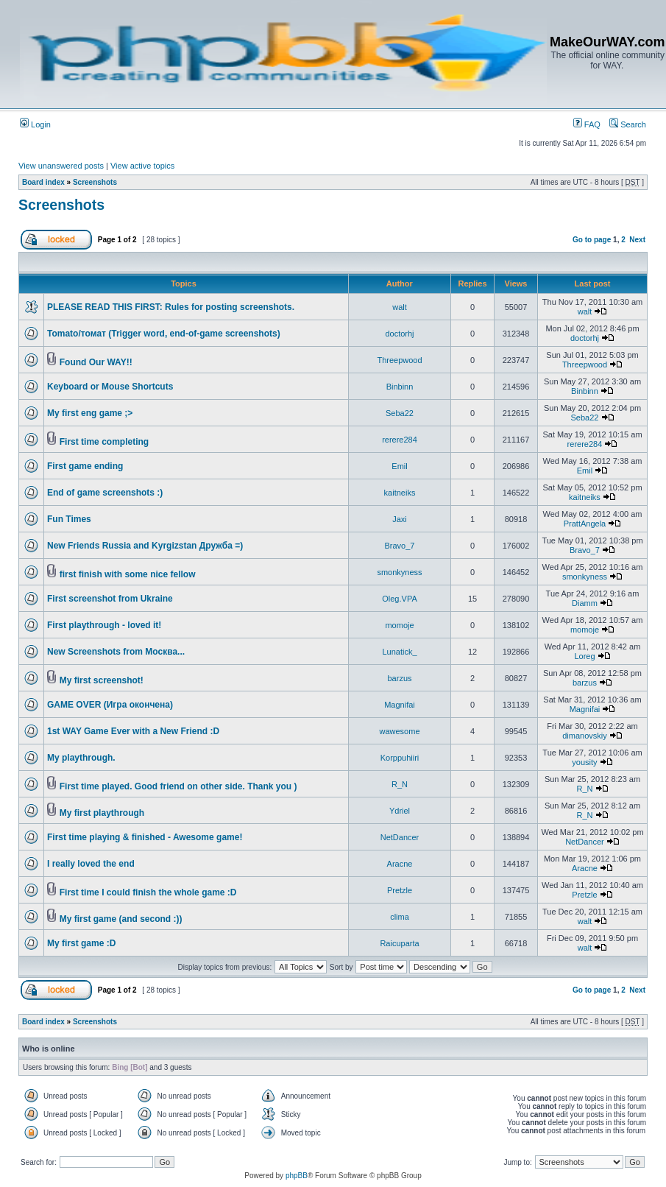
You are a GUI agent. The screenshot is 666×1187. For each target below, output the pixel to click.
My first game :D (81, 943)
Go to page (592, 240)
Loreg (584, 656)
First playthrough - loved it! (104, 625)
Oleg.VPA (399, 598)
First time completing (104, 442)
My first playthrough (102, 813)
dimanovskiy (584, 735)
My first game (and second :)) (121, 919)
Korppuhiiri (399, 757)
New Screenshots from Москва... (116, 652)
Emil (399, 466)
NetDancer (399, 837)
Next (637, 240)
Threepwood (399, 360)
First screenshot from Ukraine (110, 599)
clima (399, 916)
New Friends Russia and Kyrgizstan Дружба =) (145, 545)
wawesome (399, 731)
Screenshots (95, 182)
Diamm (585, 603)
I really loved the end (91, 864)
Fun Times (69, 519)
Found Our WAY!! (96, 362)
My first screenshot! (102, 680)
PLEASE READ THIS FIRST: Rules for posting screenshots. (170, 307)
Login (35, 124)
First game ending (85, 466)
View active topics (142, 165)
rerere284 (399, 439)
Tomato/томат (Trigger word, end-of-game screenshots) (163, 333)
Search (627, 124)
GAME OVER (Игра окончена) (110, 705)
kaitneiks (400, 492)
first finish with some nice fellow (128, 574)
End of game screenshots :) (105, 492)
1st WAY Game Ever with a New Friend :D (133, 731)
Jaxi (399, 519)
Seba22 (400, 413)
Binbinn (400, 386)
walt (399, 307)
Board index (43, 182)
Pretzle (399, 890)
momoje (399, 625)
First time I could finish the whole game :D (148, 892)
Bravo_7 (400, 545)
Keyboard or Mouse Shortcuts (110, 386)
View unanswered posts (61, 165)
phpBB (297, 1176)
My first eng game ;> (89, 413)
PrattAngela (585, 523)
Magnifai (399, 704)
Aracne (400, 863)
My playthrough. (81, 758)
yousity (584, 762)
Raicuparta (399, 943)
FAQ (587, 124)
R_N (400, 784)
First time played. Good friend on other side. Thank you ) (178, 786)
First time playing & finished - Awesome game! (144, 837)
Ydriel (399, 810)
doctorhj (399, 333)
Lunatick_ (399, 651)
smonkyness (399, 572)
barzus (399, 678)
